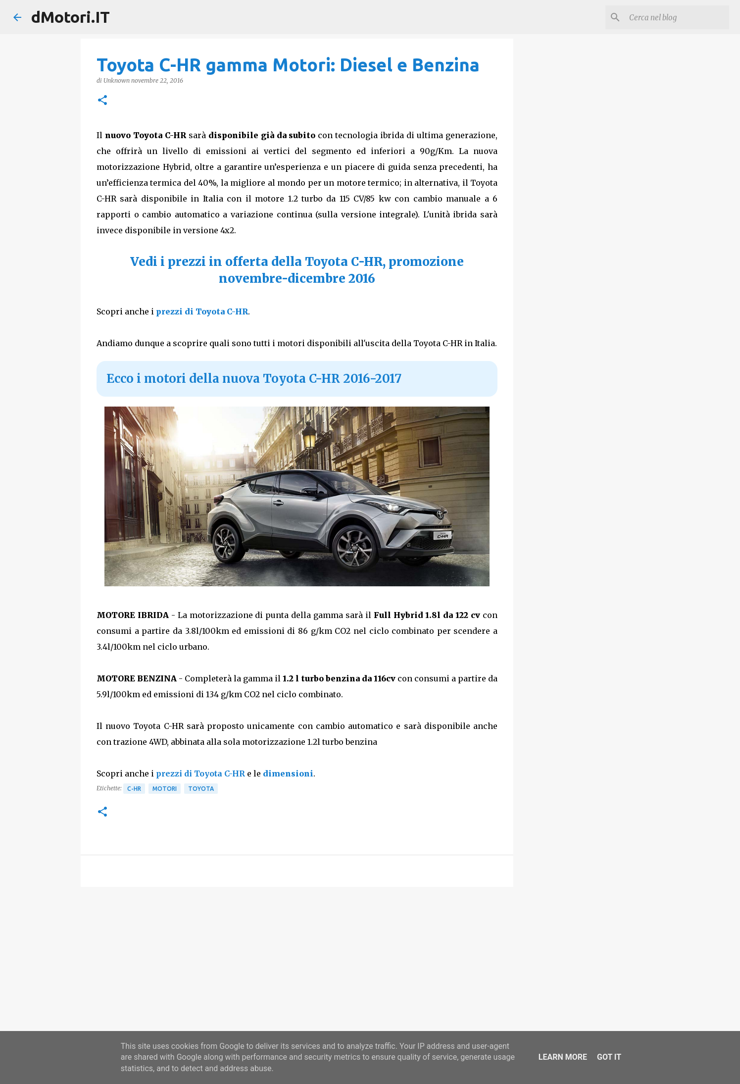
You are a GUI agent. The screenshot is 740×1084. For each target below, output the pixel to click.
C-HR (134, 788)
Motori (164, 788)
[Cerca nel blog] (677, 17)
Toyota (201, 788)
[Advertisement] (297, 971)
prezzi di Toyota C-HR (202, 311)
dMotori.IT (70, 17)
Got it (609, 1057)
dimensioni (288, 773)
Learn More (563, 1057)
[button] (102, 100)
